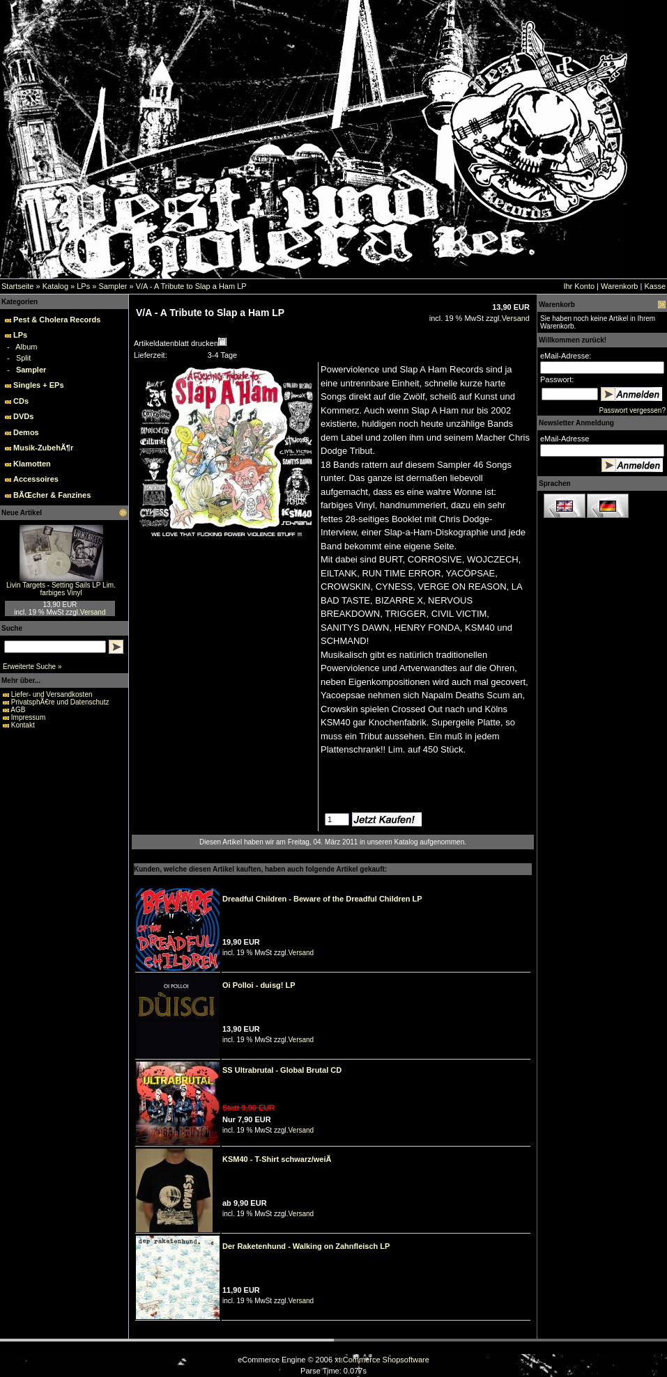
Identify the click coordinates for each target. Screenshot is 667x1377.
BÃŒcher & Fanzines (52, 495)
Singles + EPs (38, 385)
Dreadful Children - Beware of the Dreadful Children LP (322, 899)
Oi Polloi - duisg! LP (259, 985)
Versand (93, 612)
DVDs (23, 416)
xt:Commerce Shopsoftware (382, 1359)
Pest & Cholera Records (56, 319)
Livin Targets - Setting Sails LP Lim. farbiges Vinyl (61, 589)
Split (23, 358)
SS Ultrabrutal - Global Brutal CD (282, 1070)
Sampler (112, 286)
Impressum (28, 717)
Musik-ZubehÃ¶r (43, 447)
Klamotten (32, 463)
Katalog (55, 286)
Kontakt (23, 725)
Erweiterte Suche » (32, 666)
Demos (26, 432)
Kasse (655, 286)
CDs (21, 401)
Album (26, 347)
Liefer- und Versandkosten (52, 694)
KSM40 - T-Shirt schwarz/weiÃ (279, 1159)
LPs (83, 286)
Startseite (17, 286)
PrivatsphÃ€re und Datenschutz (60, 702)
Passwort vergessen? (632, 410)
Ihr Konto (579, 286)
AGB (17, 710)
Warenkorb (619, 286)
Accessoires (36, 479)
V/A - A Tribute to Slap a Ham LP (191, 286)
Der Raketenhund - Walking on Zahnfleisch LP (306, 1246)
